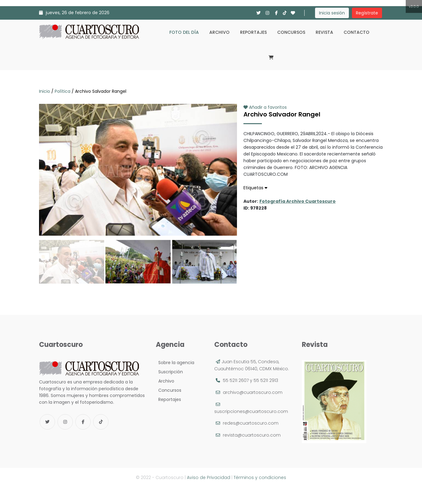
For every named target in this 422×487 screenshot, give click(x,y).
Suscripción (169, 372)
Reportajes (253, 32)
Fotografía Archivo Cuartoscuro (297, 201)
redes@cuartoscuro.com (250, 423)
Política (62, 91)
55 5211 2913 (266, 380)
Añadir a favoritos (265, 107)
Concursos (291, 32)
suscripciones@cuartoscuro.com (251, 411)
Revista (324, 32)
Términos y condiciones (260, 477)
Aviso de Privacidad (208, 477)
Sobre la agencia (175, 362)
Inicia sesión (332, 13)
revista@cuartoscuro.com (252, 435)
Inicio (45, 91)
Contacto (356, 32)
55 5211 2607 (236, 380)
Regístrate (367, 13)
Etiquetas (255, 188)
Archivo (219, 32)
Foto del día (184, 32)
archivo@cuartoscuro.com (252, 392)
